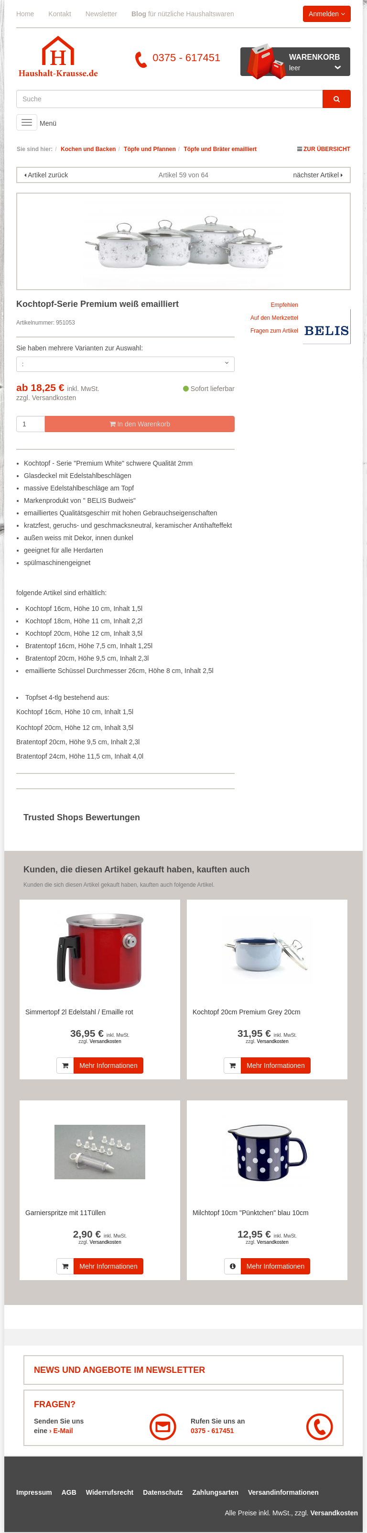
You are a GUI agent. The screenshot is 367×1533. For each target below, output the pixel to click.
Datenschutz (163, 1492)
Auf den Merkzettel (274, 318)
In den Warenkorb (140, 424)
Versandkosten (54, 398)
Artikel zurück (48, 175)
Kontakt (59, 14)
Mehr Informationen (108, 1065)
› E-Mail (61, 1431)
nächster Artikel (317, 175)
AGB (69, 1492)
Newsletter (101, 14)
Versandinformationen (283, 1492)
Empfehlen (284, 305)
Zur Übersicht (326, 149)
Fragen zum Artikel (274, 330)
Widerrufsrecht (109, 1492)
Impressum (34, 1492)
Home (25, 14)
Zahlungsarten (215, 1492)
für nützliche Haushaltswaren (182, 14)
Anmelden (327, 14)
